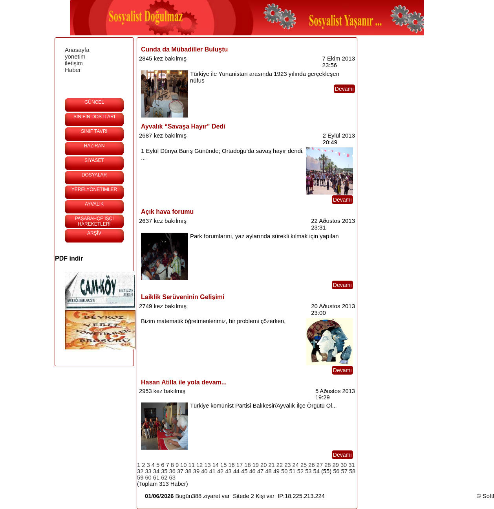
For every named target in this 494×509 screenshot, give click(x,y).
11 (191, 465)
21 (271, 465)
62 (164, 477)
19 (255, 465)
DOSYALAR (94, 175)
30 (343, 465)
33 (148, 471)
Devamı (344, 89)
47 (260, 471)
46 (252, 471)
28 (327, 465)
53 (308, 471)
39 (196, 471)
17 (239, 465)
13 (207, 465)
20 (263, 465)
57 (344, 471)
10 (183, 465)
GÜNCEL (94, 102)
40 (204, 471)
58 (352, 471)
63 (172, 477)
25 (303, 465)
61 (156, 477)
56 (336, 471)
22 (279, 465)
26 (311, 465)
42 (220, 471)
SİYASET (94, 160)
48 (268, 471)
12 (199, 465)
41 (212, 471)
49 (276, 471)
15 (223, 465)
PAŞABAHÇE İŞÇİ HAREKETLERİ (94, 221)
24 (296, 465)
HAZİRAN (94, 146)
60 (148, 477)
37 (180, 471)
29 (336, 465)
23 (287, 465)
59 (140, 477)
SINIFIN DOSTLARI (94, 116)
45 (244, 471)
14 (215, 465)
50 (284, 471)
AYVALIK (94, 204)
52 (300, 471)
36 (172, 471)
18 (247, 465)
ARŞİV (94, 233)
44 (236, 471)
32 (140, 471)
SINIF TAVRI (94, 131)
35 (164, 471)
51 (292, 471)
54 (316, 471)
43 (228, 471)
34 (156, 471)
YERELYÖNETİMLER (94, 189)
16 (231, 465)
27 (320, 465)
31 (351, 465)
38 (188, 471)
